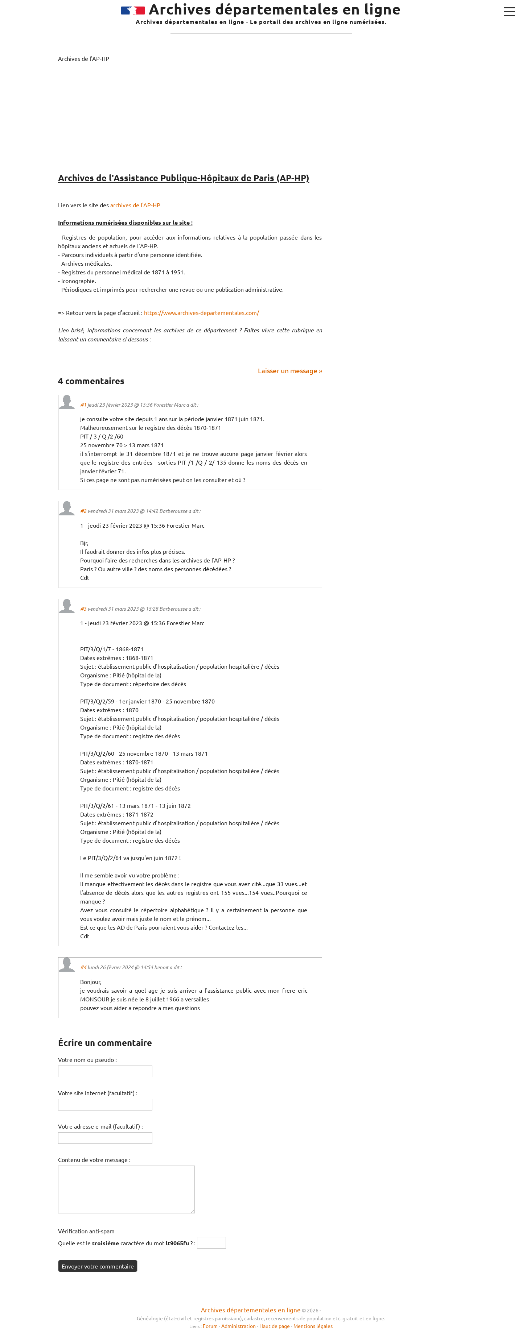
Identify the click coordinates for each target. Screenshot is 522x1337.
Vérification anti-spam (86, 1230)
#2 (83, 510)
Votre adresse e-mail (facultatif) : (100, 1126)
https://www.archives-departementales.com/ (201, 312)
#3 (83, 608)
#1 (83, 404)
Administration (238, 1326)
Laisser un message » (290, 370)
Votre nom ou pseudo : (87, 1059)
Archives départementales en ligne (251, 1309)
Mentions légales (313, 1326)
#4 (83, 967)
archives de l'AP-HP (135, 204)
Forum (211, 1326)
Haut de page (274, 1326)
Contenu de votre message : (94, 1159)
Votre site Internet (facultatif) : (97, 1092)
